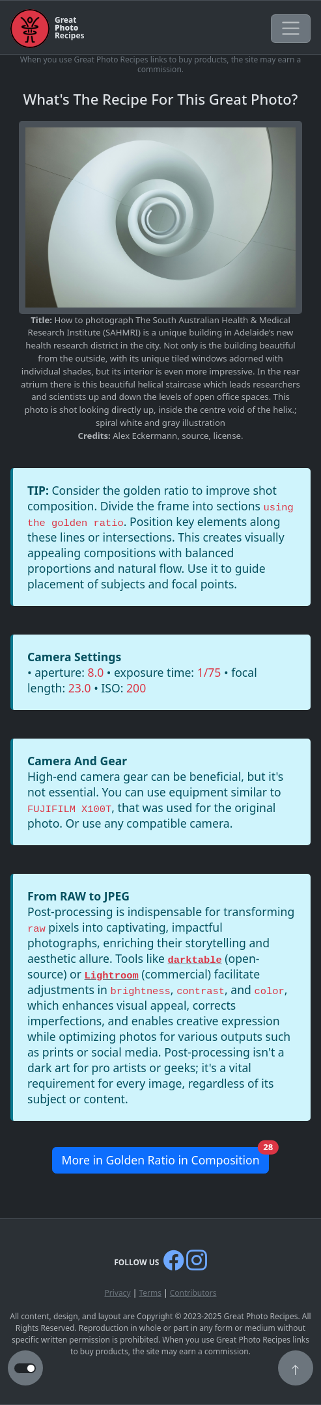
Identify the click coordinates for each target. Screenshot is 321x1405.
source (195, 435)
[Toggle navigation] (291, 28)
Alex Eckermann (145, 435)
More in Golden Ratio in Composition (164, 1157)
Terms (150, 1292)
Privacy (117, 1292)
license (227, 435)
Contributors (193, 1292)
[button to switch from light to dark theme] (25, 1368)
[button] (296, 1369)
